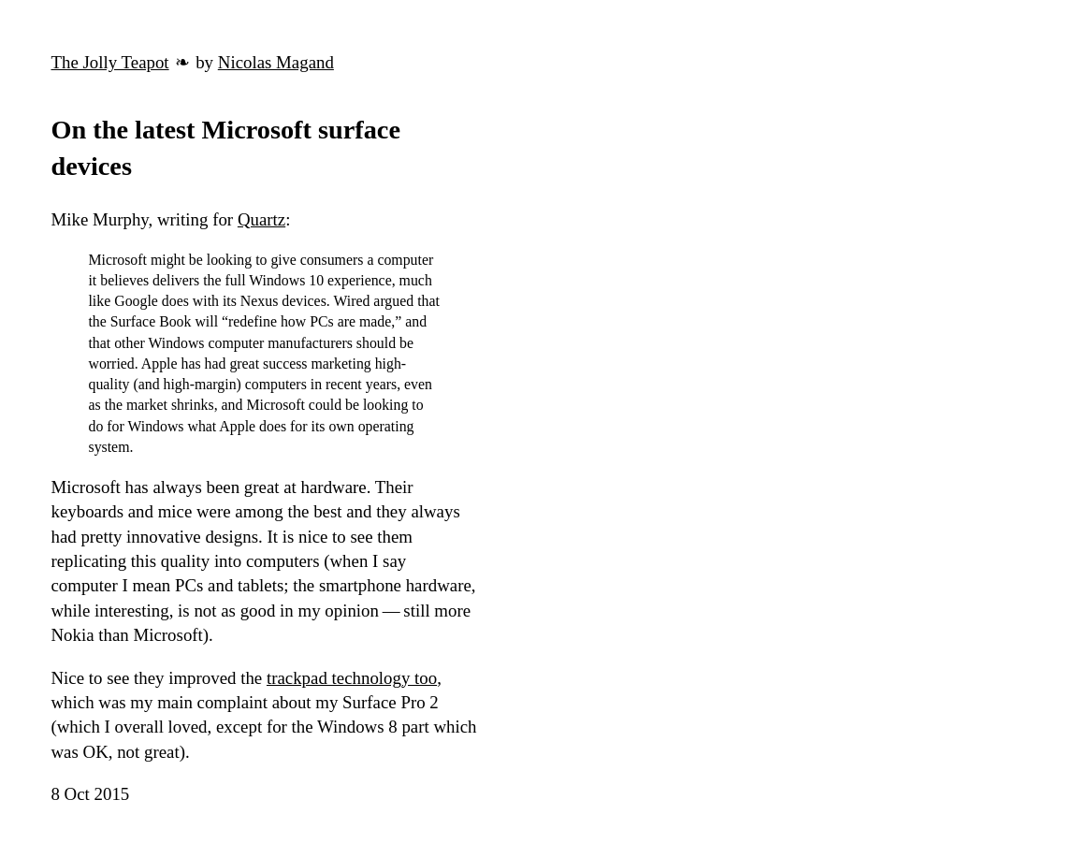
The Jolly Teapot (109, 62)
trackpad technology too (352, 678)
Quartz (261, 219)
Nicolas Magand (276, 62)
